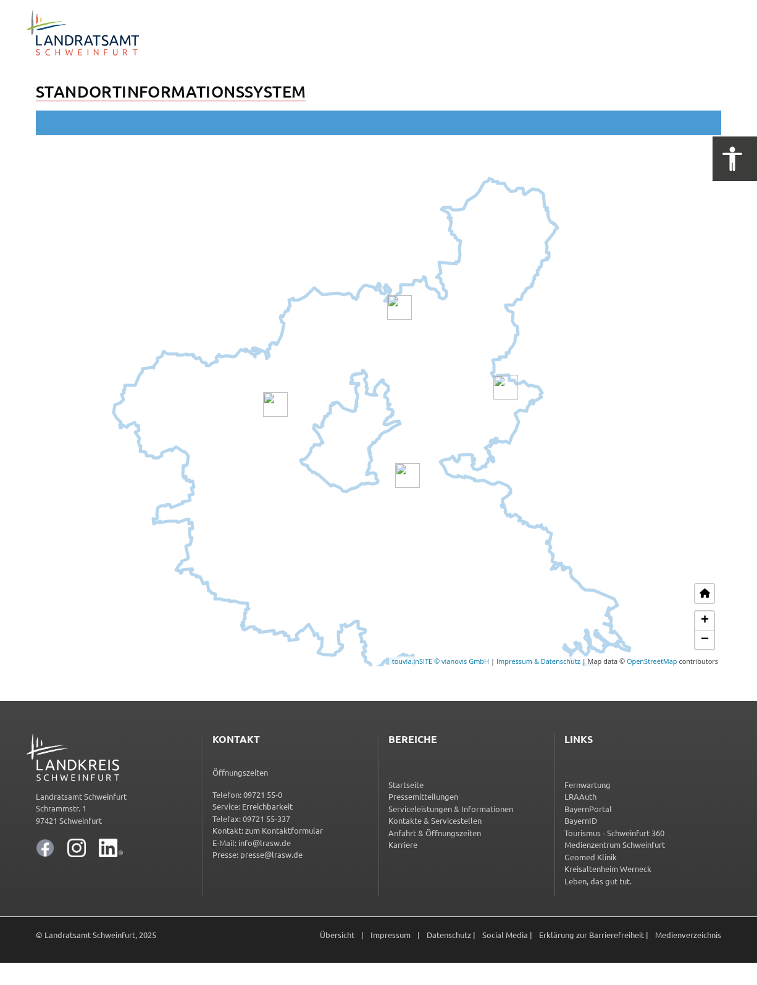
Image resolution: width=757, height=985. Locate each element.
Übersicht (337, 934)
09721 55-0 (262, 794)
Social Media (505, 934)
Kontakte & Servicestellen (435, 820)
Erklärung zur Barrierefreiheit (591, 934)
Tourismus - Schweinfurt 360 (614, 833)
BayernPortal (588, 808)
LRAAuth (580, 796)
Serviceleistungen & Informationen (450, 808)
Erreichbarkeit (267, 806)
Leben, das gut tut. (598, 881)
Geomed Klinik (590, 857)
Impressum (390, 934)
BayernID (580, 820)
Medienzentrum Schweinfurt (614, 844)
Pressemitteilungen (423, 796)
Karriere (402, 844)
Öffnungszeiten (240, 772)
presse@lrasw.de (271, 854)
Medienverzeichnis (688, 934)
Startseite (406, 784)
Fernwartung (587, 784)
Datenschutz (449, 934)
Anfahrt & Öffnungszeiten (434, 833)
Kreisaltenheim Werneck (607, 868)
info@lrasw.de (264, 842)
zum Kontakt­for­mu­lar (284, 830)
